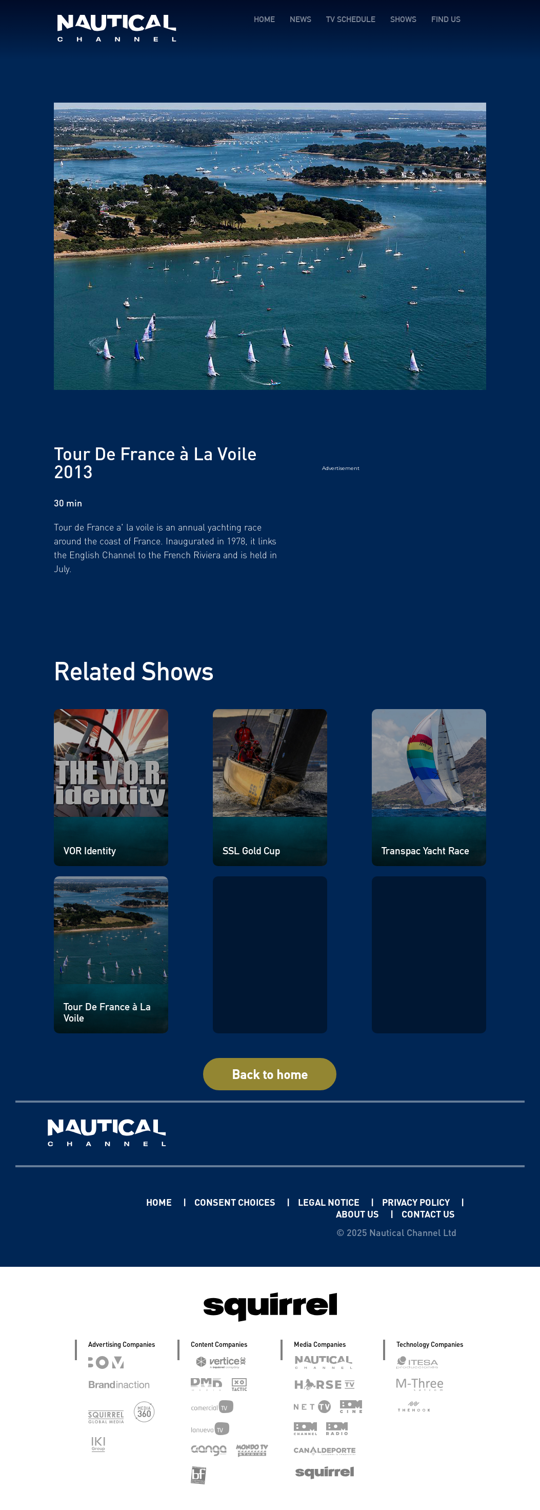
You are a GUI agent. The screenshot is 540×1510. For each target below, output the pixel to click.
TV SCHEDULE (350, 19)
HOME (264, 19)
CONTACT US (428, 1214)
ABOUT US (358, 1214)
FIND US (446, 19)
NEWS (300, 19)
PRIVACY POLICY (417, 1202)
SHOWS (403, 19)
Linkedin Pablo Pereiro (82, 1202)
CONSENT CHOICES (235, 1202)
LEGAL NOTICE (330, 1202)
